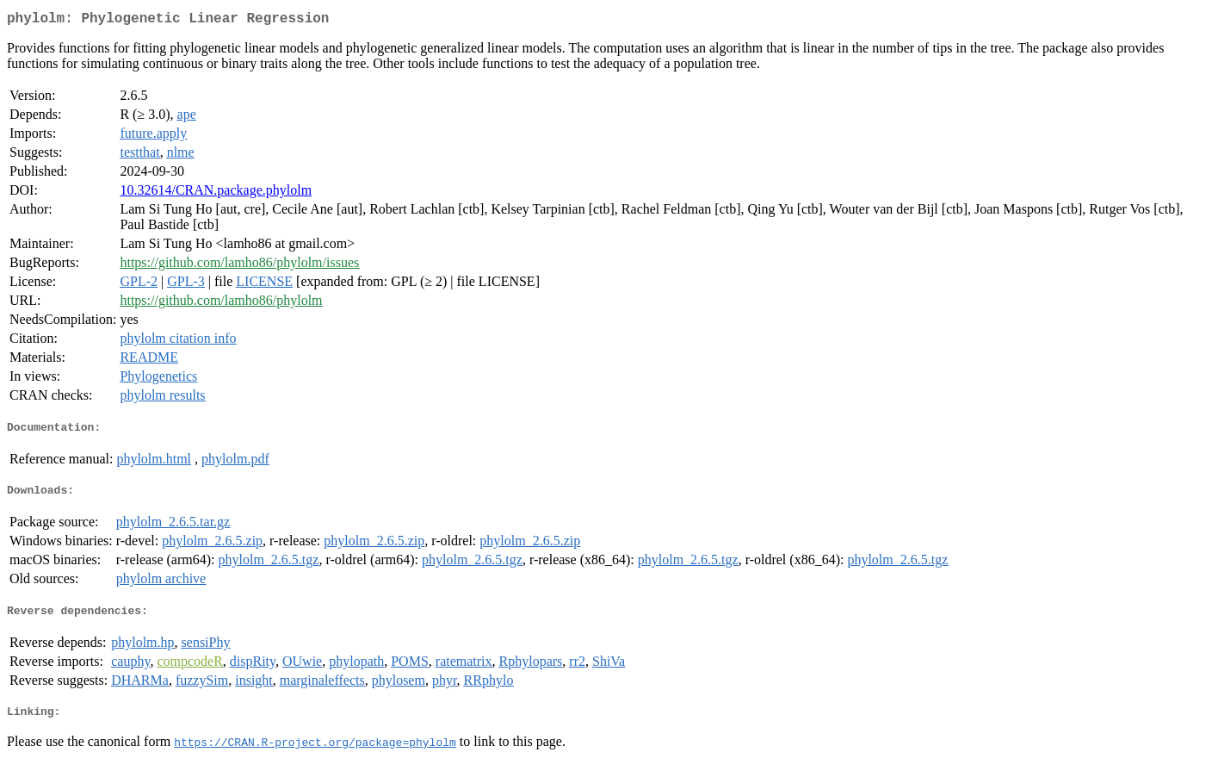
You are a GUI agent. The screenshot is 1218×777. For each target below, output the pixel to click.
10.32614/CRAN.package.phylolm (216, 193)
